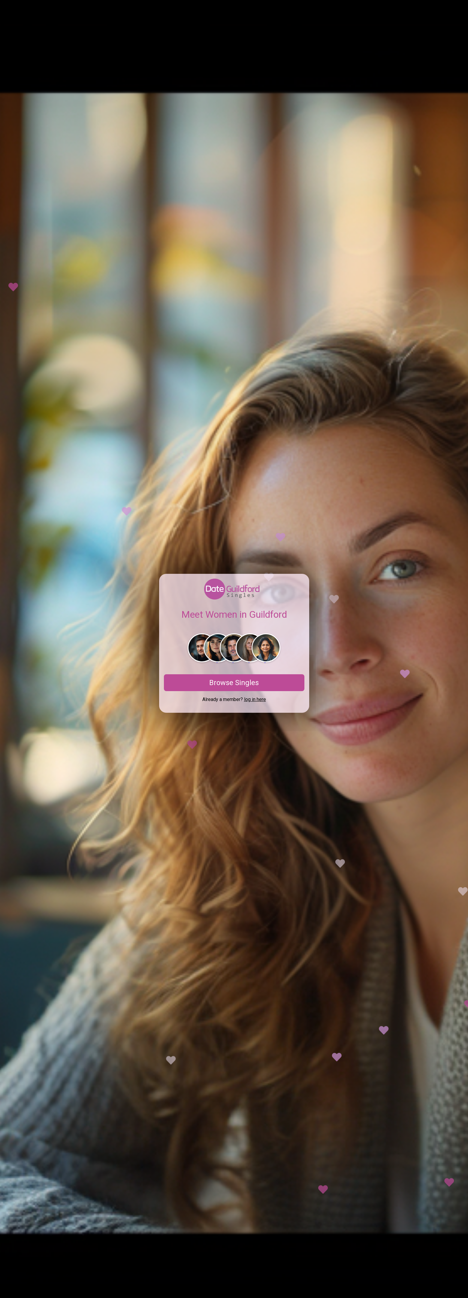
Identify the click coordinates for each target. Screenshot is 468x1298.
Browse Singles (234, 682)
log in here (255, 699)
